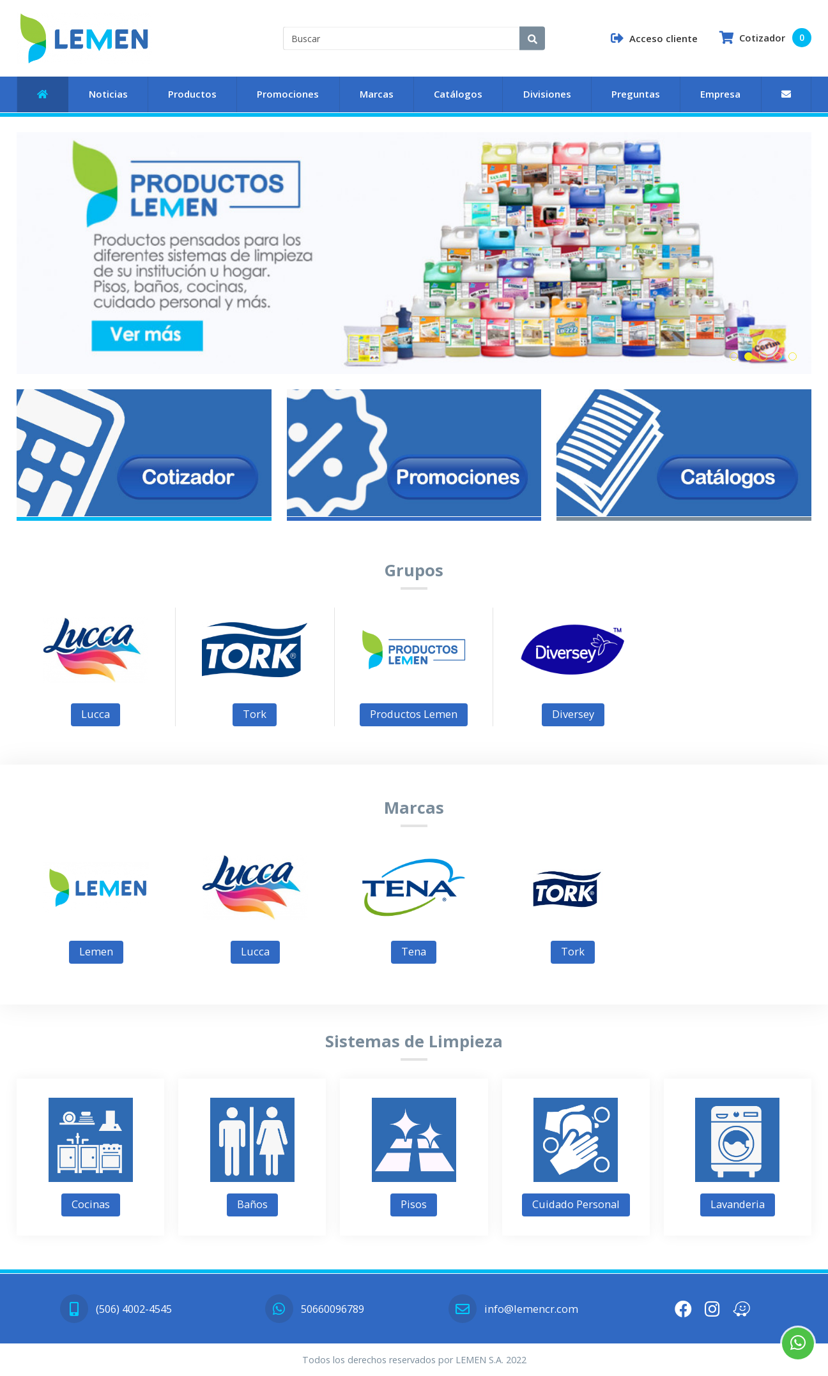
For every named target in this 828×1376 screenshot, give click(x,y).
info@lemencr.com (513, 1308)
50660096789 (314, 1308)
